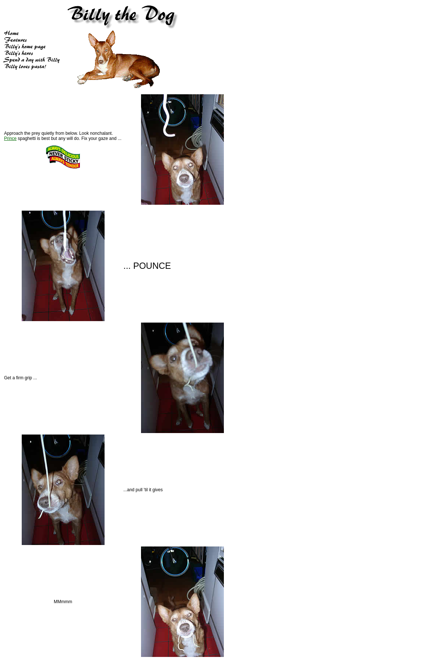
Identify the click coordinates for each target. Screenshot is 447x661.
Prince (10, 138)
